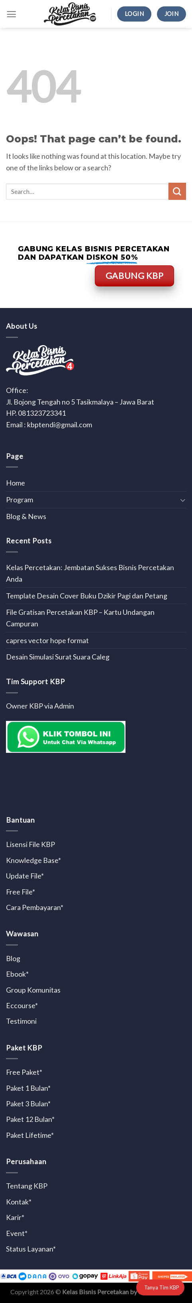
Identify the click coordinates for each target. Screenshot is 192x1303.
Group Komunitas (33, 989)
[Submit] (177, 191)
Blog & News (26, 516)
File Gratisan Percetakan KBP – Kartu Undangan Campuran (80, 618)
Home (15, 482)
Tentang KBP (26, 1185)
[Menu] (11, 14)
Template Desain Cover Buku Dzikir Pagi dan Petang (86, 595)
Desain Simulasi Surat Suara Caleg (58, 656)
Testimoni (21, 1021)
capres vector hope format (47, 640)
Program (19, 499)
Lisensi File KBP (30, 844)
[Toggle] (182, 499)
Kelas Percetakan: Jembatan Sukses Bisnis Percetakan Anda (90, 573)
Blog (13, 958)
